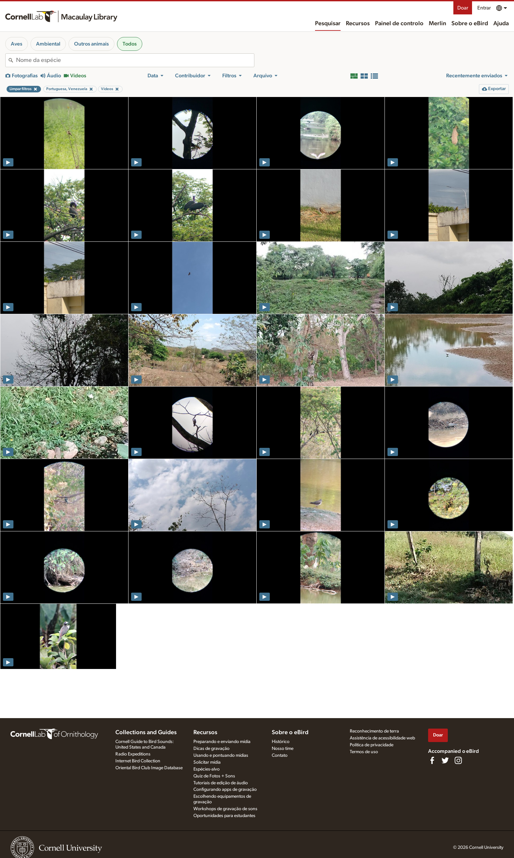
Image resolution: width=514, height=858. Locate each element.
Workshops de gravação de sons (225, 809)
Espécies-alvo (206, 769)
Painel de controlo (399, 24)
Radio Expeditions (132, 754)
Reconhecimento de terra (374, 731)
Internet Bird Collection (137, 761)
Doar (462, 7)
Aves (16, 44)
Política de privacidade (371, 745)
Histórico (280, 741)
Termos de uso (364, 752)
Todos (130, 44)
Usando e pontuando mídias (220, 755)
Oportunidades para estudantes (224, 815)
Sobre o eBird (469, 24)
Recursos (358, 24)
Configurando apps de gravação (225, 789)
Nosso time (282, 748)
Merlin (437, 24)
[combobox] (135, 60)
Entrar (484, 7)
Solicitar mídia (207, 762)
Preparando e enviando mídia (221, 741)
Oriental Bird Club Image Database (149, 768)
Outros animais (91, 44)
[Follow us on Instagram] (458, 760)
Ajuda (501, 24)
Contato (279, 755)
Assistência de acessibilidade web (382, 738)
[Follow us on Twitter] (445, 760)
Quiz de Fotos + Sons (214, 776)
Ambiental (48, 44)
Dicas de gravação (211, 748)
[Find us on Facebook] (432, 760)
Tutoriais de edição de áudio (220, 783)
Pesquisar (328, 24)
